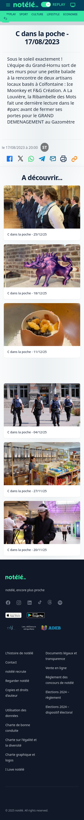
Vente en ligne (56, 668)
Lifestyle (53, 14)
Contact (11, 662)
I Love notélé (14, 769)
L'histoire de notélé (19, 653)
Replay (11, 14)
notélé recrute (15, 671)
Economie (70, 14)
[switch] (46, 4)
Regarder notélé (17, 681)
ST (44, 147)
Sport (23, 14)
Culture (37, 14)
